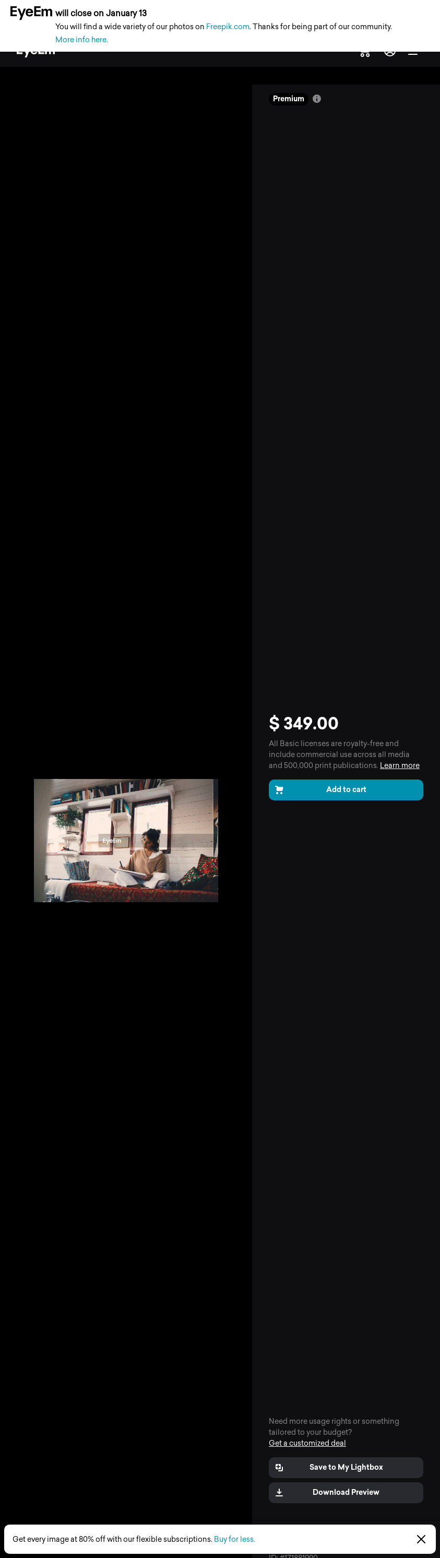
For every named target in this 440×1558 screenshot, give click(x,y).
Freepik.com (227, 26)
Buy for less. (234, 1539)
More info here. (81, 40)
